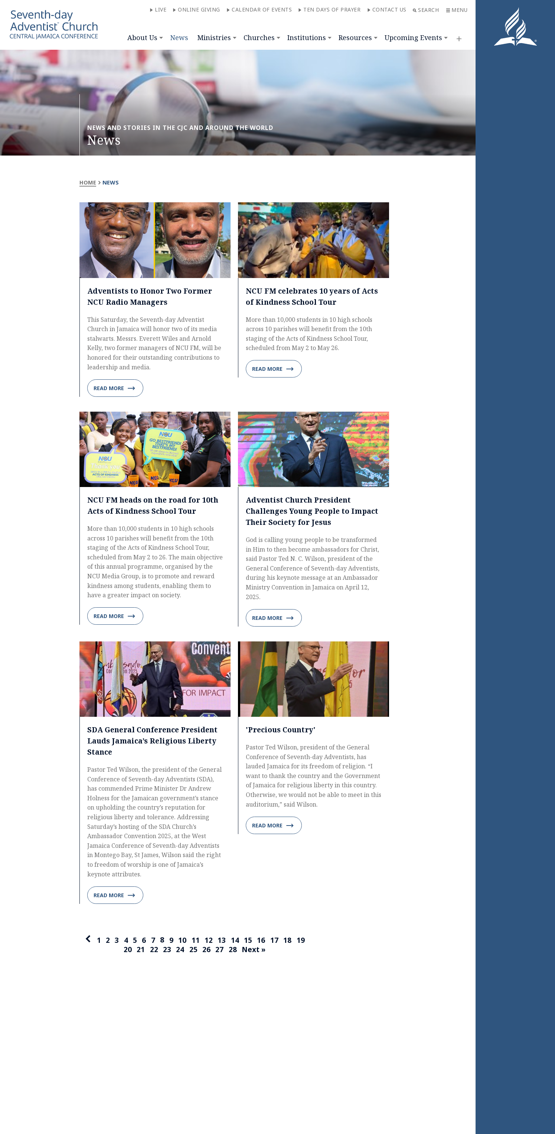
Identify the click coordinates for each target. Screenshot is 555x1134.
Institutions (306, 37)
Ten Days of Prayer (329, 9)
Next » (254, 951)
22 (152, 951)
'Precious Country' (281, 730)
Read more (114, 388)
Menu (456, 9)
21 (139, 951)
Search (426, 9)
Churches (259, 37)
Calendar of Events (259, 9)
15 (249, 941)
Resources (355, 37)
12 (209, 941)
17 (276, 941)
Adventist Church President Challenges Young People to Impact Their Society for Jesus (314, 511)
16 (262, 941)
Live (158, 9)
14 (236, 941)
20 (125, 951)
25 (192, 951)
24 (179, 951)
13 (222, 941)
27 (219, 951)
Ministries (214, 37)
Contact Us (387, 9)
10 (182, 941)
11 (196, 941)
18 (289, 941)
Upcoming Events (413, 37)
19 (302, 941)
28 (232, 951)
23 (165, 951)
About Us (142, 37)
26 (206, 951)
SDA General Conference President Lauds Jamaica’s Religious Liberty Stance (155, 741)
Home (87, 182)
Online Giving (196, 9)
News (179, 37)
